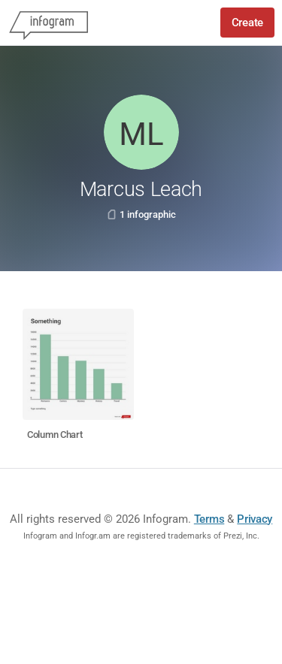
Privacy (254, 519)
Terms (209, 519)
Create (247, 22)
